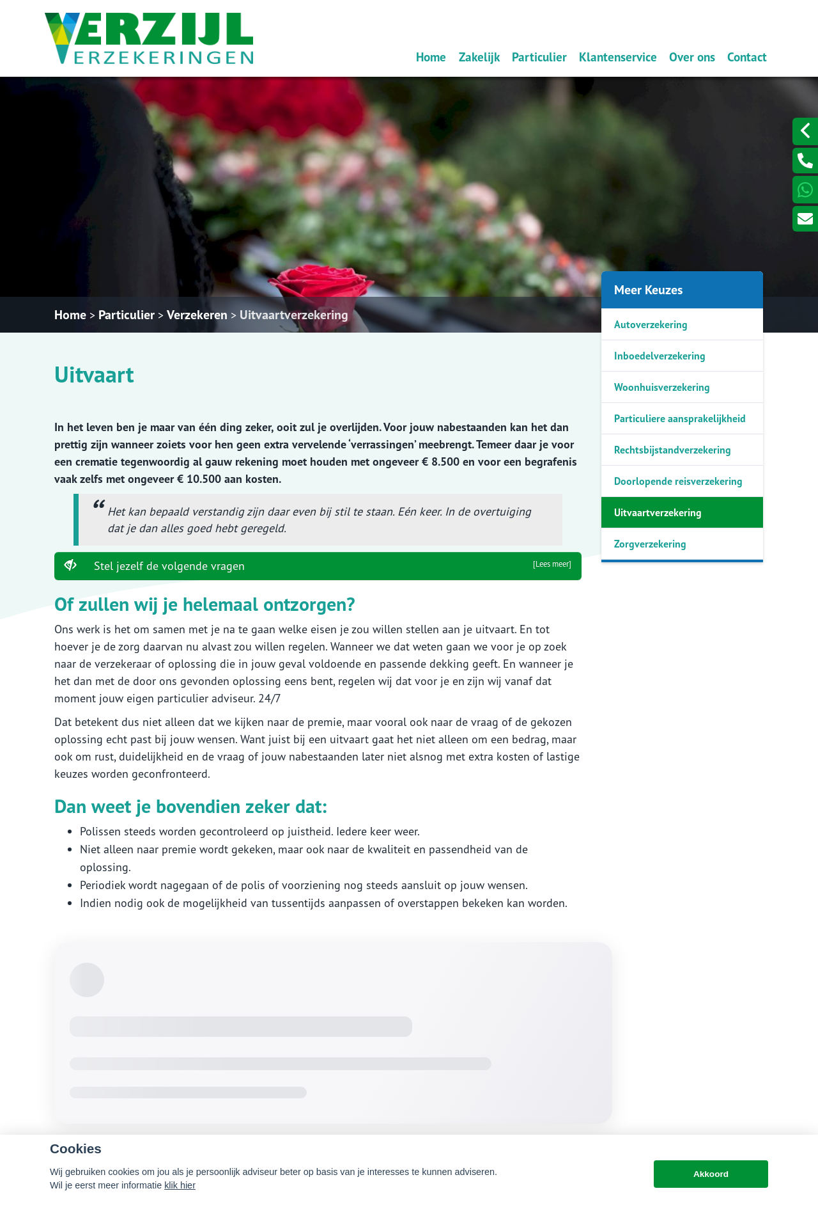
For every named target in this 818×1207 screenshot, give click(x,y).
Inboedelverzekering (660, 355)
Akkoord (711, 1174)
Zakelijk (479, 57)
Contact (747, 57)
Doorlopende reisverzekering (678, 481)
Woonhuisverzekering (662, 387)
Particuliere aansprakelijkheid (680, 418)
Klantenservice (618, 57)
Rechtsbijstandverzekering (672, 449)
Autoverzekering (651, 324)
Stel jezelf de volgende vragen (318, 565)
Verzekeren (197, 314)
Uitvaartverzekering (294, 314)
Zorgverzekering (650, 543)
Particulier (539, 57)
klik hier (180, 1185)
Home (431, 57)
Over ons (692, 57)
